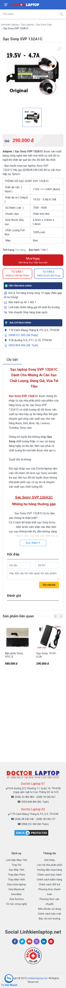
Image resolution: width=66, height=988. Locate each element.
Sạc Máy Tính (16, 869)
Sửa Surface (16, 899)
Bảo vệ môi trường (49, 918)
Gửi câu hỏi (49, 584)
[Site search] (28, 14)
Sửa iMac (16, 894)
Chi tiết (12, 360)
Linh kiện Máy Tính (16, 860)
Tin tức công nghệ (16, 904)
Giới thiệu (49, 860)
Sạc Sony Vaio (44, 24)
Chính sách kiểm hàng (49, 879)
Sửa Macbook (16, 889)
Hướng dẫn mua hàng (49, 869)
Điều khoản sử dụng (49, 908)
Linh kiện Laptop (10, 24)
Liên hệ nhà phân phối (49, 864)
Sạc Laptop (27, 24)
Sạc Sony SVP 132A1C (16, 28)
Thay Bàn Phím (16, 874)
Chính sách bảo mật (49, 913)
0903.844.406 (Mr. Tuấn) (23, 345)
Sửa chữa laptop (16, 884)
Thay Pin (16, 864)
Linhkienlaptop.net (37, 978)
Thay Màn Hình (16, 879)
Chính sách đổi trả (49, 884)
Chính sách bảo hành (49, 874)
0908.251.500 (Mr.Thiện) (23, 335)
